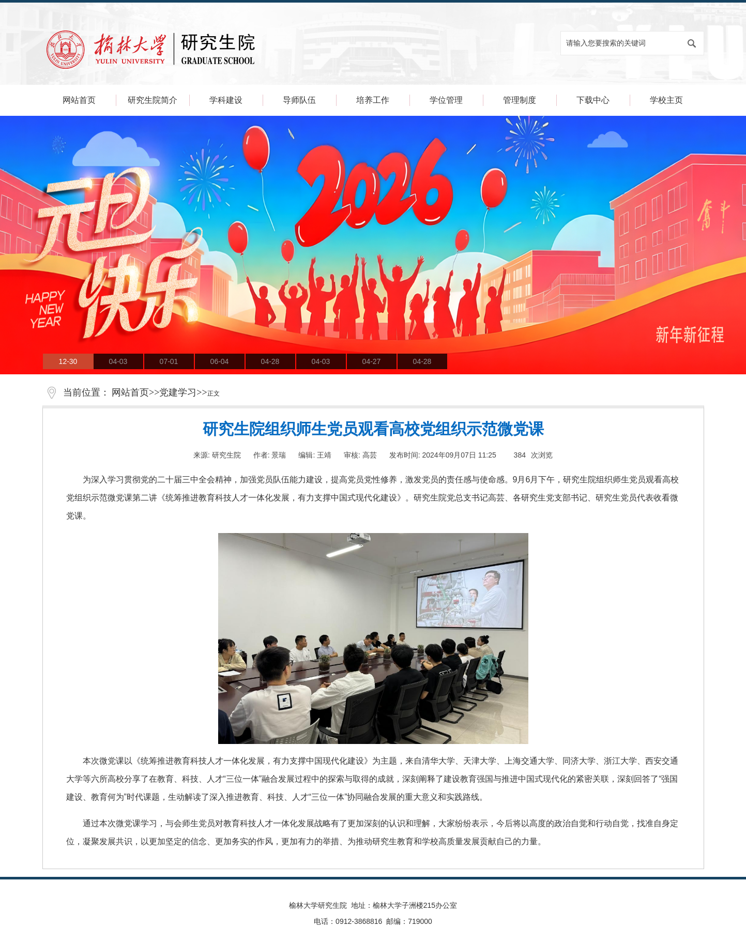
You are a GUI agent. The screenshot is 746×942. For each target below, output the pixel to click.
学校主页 (666, 100)
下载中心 (593, 100)
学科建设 (225, 100)
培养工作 (372, 100)
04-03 (118, 361)
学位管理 (446, 100)
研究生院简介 (152, 100)
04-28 (270, 361)
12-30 (68, 361)
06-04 (219, 361)
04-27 (371, 361)
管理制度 (519, 100)
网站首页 (79, 100)
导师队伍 (299, 100)
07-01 (169, 361)
